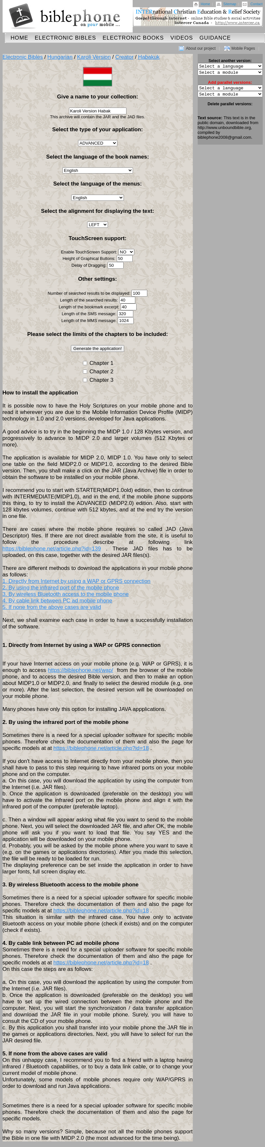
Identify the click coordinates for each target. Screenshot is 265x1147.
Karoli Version (94, 57)
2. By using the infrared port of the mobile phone (61, 588)
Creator (124, 57)
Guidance (215, 38)
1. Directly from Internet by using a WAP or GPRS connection (77, 581)
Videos (181, 38)
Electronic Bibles (65, 38)
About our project (201, 48)
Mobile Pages (243, 48)
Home (205, 4)
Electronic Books (133, 38)
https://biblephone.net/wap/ (80, 670)
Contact (256, 4)
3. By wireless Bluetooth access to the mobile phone (66, 594)
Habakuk (149, 57)
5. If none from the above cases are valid (52, 607)
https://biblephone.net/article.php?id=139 (52, 549)
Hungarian (60, 57)
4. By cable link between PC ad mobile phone (58, 601)
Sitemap (229, 4)
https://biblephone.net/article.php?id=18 (101, 748)
